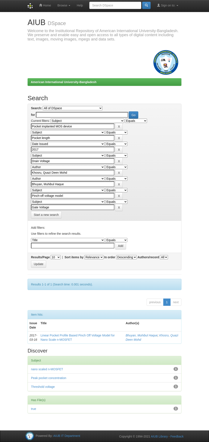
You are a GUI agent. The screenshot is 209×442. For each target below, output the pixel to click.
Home (45, 5)
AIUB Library (159, 436)
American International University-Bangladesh (63, 82)
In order (109, 257)
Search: (36, 108)
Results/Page (40, 257)
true (33, 409)
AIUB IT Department (66, 435)
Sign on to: (167, 5)
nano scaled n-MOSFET (47, 369)
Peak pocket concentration (48, 378)
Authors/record (148, 257)
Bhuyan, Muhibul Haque (141, 335)
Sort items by (74, 257)
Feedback (177, 436)
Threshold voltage (43, 386)
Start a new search (46, 215)
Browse (64, 5)
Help (80, 5)
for (33, 114)
